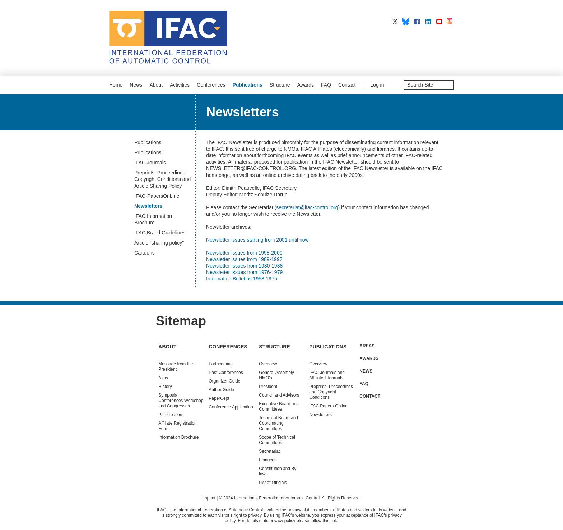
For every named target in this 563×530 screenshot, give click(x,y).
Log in (377, 85)
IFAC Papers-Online (328, 405)
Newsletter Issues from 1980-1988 (244, 266)
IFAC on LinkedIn (428, 21)
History (165, 386)
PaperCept (219, 398)
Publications (247, 85)
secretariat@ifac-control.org (307, 207)
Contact (346, 85)
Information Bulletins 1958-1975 (241, 279)
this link (330, 520)
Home (115, 85)
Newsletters (320, 414)
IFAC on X (395, 21)
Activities (180, 85)
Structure (280, 85)
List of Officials (273, 482)
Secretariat (269, 451)
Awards (305, 85)
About (156, 85)
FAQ (326, 85)
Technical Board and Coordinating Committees (278, 423)
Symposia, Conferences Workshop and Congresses (180, 400)
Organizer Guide (224, 381)
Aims (163, 377)
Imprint (208, 498)
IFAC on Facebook (416, 21)
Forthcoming (221, 363)
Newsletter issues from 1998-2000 (244, 253)
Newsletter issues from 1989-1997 (244, 259)
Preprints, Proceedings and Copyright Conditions (331, 392)
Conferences (211, 85)
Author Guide (221, 389)
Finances (267, 459)
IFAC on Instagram (450, 21)
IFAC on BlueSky (405, 21)
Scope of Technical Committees (277, 440)
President (268, 386)
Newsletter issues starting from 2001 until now (257, 240)
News (136, 85)
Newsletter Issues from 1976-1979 (244, 272)
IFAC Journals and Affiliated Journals (327, 375)
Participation (170, 414)
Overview (268, 363)
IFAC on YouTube (439, 21)
